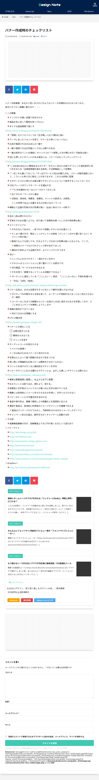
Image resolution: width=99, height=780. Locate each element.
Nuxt (49, 11)
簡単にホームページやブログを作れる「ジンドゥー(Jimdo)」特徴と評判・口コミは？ (41, 500)
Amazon (13, 603)
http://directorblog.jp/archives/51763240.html (29, 130)
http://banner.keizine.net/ (22, 445)
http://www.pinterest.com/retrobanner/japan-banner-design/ (39, 458)
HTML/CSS (9, 11)
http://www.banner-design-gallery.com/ (29, 441)
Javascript (29, 11)
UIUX (69, 11)
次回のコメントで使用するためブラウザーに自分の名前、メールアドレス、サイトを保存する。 (47, 740)
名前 (7, 705)
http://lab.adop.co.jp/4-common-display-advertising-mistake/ (37, 285)
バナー (45, 36)
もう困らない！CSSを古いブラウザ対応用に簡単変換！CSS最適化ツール (40, 565)
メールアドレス (12, 717)
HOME (6, 17)
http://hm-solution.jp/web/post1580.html (30, 467)
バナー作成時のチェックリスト (30, 17)
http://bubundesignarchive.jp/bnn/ (26, 449)
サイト (8, 728)
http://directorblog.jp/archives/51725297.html (29, 161)
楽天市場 (27, 603)
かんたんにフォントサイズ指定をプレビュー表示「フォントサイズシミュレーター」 (41, 533)
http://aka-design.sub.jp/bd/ (23, 432)
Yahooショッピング (44, 603)
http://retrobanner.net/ (21, 436)
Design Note (49, 4)
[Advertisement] (49, 60)
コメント (8, 676)
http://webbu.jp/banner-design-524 (24, 322)
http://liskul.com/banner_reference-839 (26, 375)
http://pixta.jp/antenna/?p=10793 (23, 211)
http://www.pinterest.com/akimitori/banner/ (31, 454)
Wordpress (89, 11)
